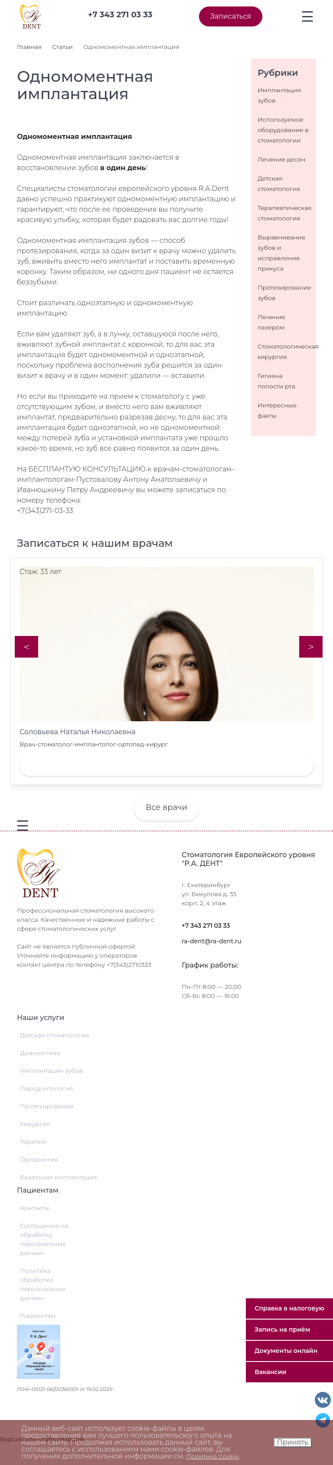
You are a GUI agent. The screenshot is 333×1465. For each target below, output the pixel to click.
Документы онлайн (286, 1351)
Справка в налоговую (289, 1308)
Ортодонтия (39, 1159)
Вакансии (270, 1372)
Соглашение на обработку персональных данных (44, 1239)
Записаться (230, 16)
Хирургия (35, 1124)
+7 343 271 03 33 (206, 925)
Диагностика (40, 1053)
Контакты (34, 1208)
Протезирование (47, 1106)
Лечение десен (281, 159)
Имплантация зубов (51, 1071)
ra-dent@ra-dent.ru (212, 941)
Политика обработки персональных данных (42, 1284)
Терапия (33, 1142)
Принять (292, 1442)
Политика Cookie (212, 1456)
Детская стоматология (54, 1035)
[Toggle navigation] (307, 16)
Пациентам (38, 1316)
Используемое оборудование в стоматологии (283, 130)
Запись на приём (282, 1329)
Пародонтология (46, 1088)
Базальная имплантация (58, 1177)
